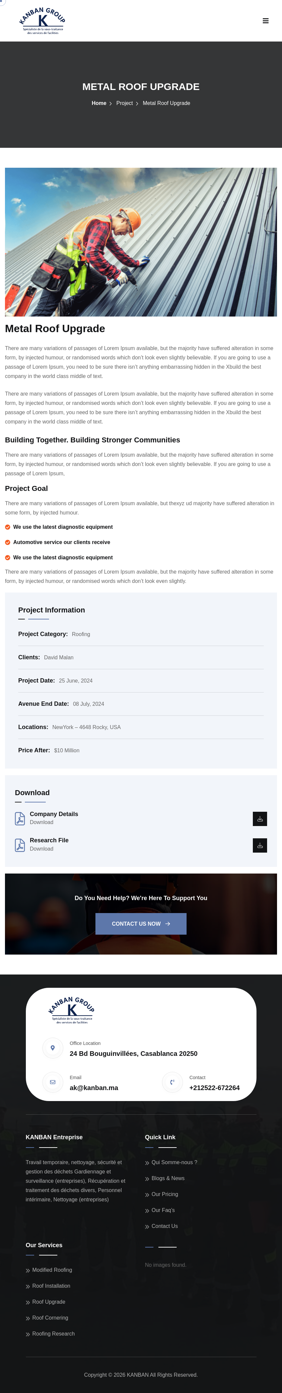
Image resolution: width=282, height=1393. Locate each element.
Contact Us (165, 1226)
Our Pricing (165, 1194)
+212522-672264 (215, 1087)
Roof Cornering (50, 1318)
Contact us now (141, 924)
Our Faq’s (163, 1210)
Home (99, 103)
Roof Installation (51, 1286)
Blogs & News (168, 1178)
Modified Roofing (52, 1270)
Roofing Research (53, 1334)
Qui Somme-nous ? (174, 1162)
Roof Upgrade (49, 1302)
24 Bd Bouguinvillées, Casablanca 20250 (134, 1053)
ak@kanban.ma (94, 1087)
